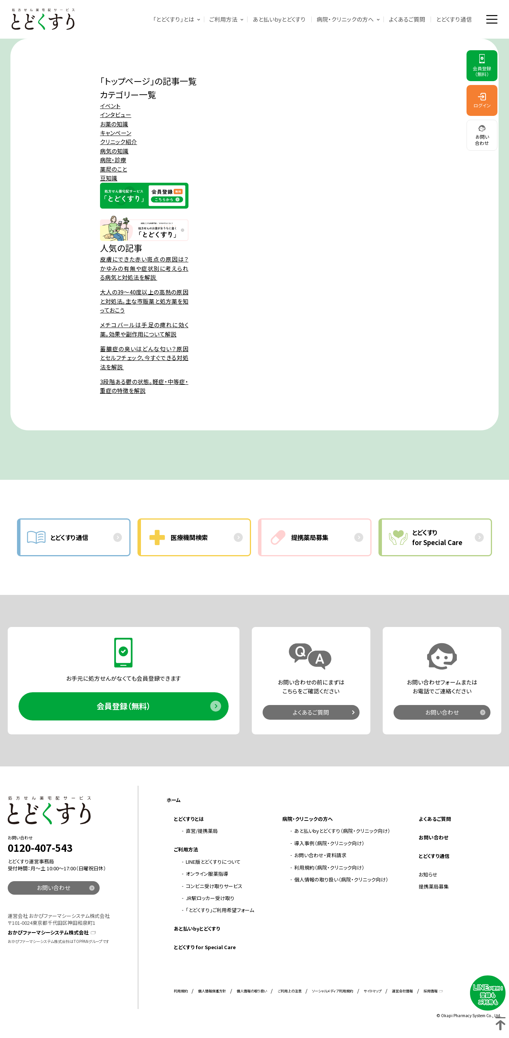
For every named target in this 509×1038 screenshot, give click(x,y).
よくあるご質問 (407, 19)
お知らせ (428, 874)
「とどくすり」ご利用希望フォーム (220, 910)
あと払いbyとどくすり (279, 19)
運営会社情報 (402, 991)
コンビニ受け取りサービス (214, 886)
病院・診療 (113, 160)
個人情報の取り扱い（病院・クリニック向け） (341, 879)
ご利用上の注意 (290, 991)
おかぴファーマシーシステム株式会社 (48, 932)
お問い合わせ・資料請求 (320, 855)
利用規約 (181, 991)
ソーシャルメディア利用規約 (332, 991)
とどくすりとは (189, 818)
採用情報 (431, 991)
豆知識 (108, 178)
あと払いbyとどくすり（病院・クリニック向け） (342, 830)
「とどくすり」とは (173, 19)
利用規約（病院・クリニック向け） (329, 867)
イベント (110, 106)
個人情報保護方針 (212, 991)
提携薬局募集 (434, 886)
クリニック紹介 (118, 142)
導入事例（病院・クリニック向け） (329, 843)
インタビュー (115, 114)
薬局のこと (113, 169)
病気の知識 (114, 151)
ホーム (173, 800)
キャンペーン (115, 133)
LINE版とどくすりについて (213, 861)
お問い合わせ (442, 712)
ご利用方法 (223, 19)
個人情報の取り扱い (252, 991)
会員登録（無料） (124, 706)
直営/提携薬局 (202, 830)
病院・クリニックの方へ (345, 19)
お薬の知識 (114, 124)
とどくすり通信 (454, 19)
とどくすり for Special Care (205, 947)
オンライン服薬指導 (207, 873)
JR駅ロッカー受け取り (210, 898)
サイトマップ (373, 991)
